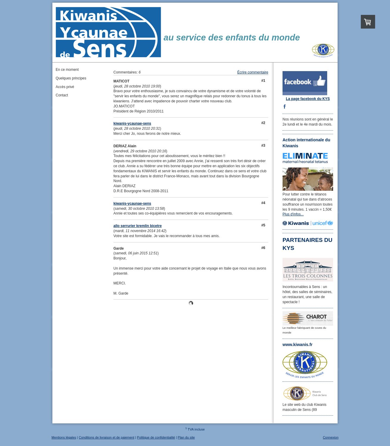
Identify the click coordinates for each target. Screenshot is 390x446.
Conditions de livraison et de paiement (107, 437)
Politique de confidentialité (156, 437)
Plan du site (186, 437)
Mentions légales (64, 437)
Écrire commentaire (252, 72)
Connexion (330, 437)
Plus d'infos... (293, 214)
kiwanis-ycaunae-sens (132, 123)
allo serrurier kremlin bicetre (137, 226)
